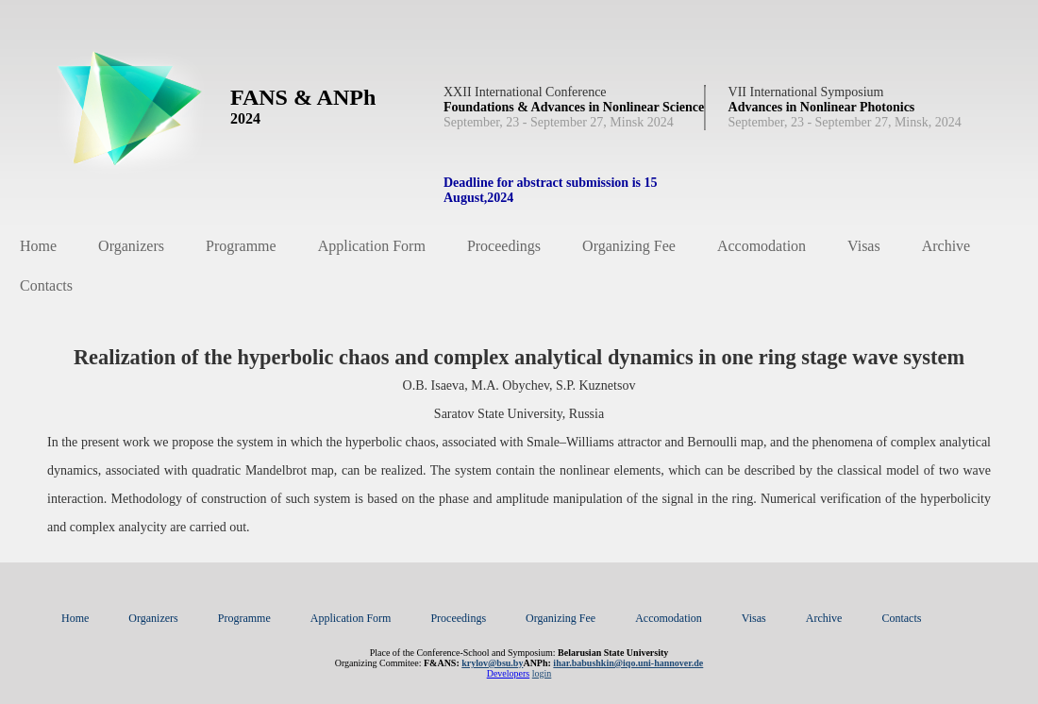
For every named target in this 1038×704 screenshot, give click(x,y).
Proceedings (504, 246)
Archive (946, 246)
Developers (508, 673)
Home (38, 246)
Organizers (131, 246)
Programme (241, 246)
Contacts (46, 285)
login (542, 673)
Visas (863, 246)
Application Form (372, 246)
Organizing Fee (629, 246)
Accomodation (761, 246)
